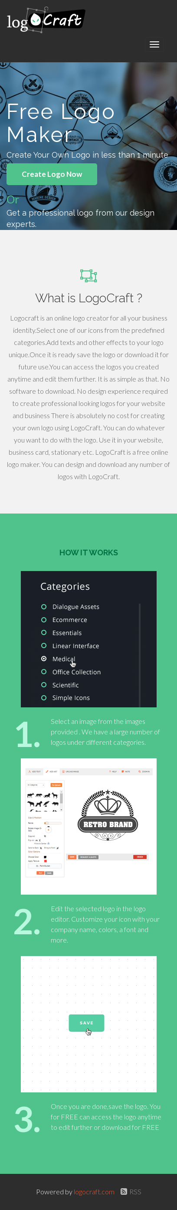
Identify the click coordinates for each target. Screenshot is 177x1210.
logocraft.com (95, 1191)
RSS (129, 1191)
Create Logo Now (52, 174)
